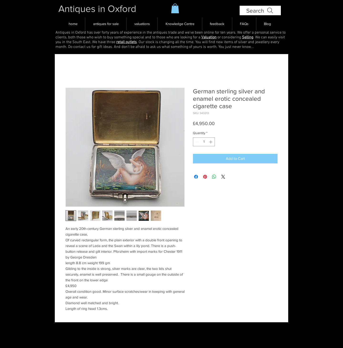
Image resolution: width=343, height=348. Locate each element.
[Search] (260, 10)
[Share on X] (223, 177)
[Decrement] (197, 142)
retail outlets (126, 42)
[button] (175, 8)
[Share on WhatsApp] (214, 177)
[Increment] (211, 142)
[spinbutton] (204, 142)
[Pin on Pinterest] (205, 177)
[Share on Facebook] (196, 177)
